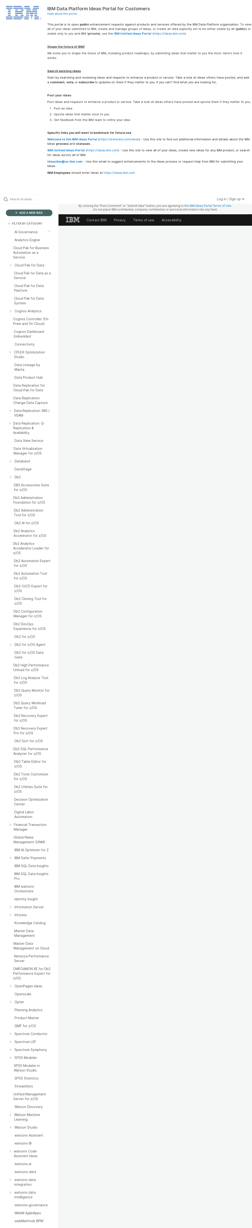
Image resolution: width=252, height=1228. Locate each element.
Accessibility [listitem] (172, 220)
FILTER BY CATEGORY (24, 223)
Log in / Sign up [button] (231, 199)
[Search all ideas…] (31, 199)
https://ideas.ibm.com (169, 33)
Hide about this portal (62, 13)
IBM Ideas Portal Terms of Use (210, 205)
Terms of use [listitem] (143, 220)
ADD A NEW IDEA (29, 212)
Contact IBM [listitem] (96, 220)
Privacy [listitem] (120, 220)
